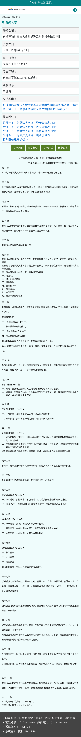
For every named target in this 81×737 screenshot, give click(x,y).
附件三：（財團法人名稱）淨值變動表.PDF (29, 131)
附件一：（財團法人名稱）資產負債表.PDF (29, 122)
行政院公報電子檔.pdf (16, 139)
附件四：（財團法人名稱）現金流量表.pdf (28, 135)
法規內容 (18, 147)
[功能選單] (3, 10)
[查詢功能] (75, 10)
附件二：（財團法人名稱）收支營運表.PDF (29, 126)
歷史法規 (63, 147)
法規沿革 (48, 147)
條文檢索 (33, 147)
